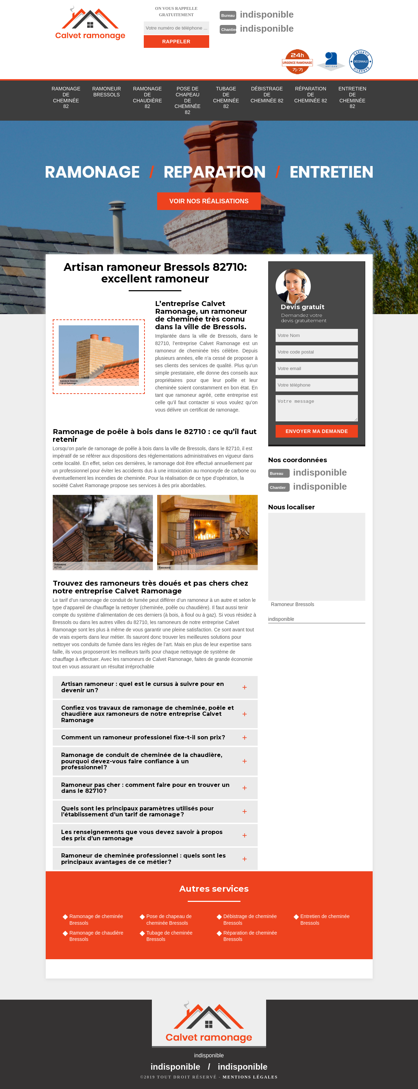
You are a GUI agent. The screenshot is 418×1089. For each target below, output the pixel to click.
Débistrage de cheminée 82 (267, 94)
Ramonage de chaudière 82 (147, 97)
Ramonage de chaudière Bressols (96, 936)
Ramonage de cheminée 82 (66, 97)
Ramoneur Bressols (106, 91)
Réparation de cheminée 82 (310, 94)
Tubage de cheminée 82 (226, 97)
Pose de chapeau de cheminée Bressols (169, 919)
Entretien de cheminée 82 (352, 97)
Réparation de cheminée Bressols (250, 936)
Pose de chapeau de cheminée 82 (188, 100)
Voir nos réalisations (209, 201)
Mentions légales (250, 1077)
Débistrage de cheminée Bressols (250, 919)
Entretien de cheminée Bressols (325, 919)
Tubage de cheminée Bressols (170, 936)
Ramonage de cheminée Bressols (96, 919)
